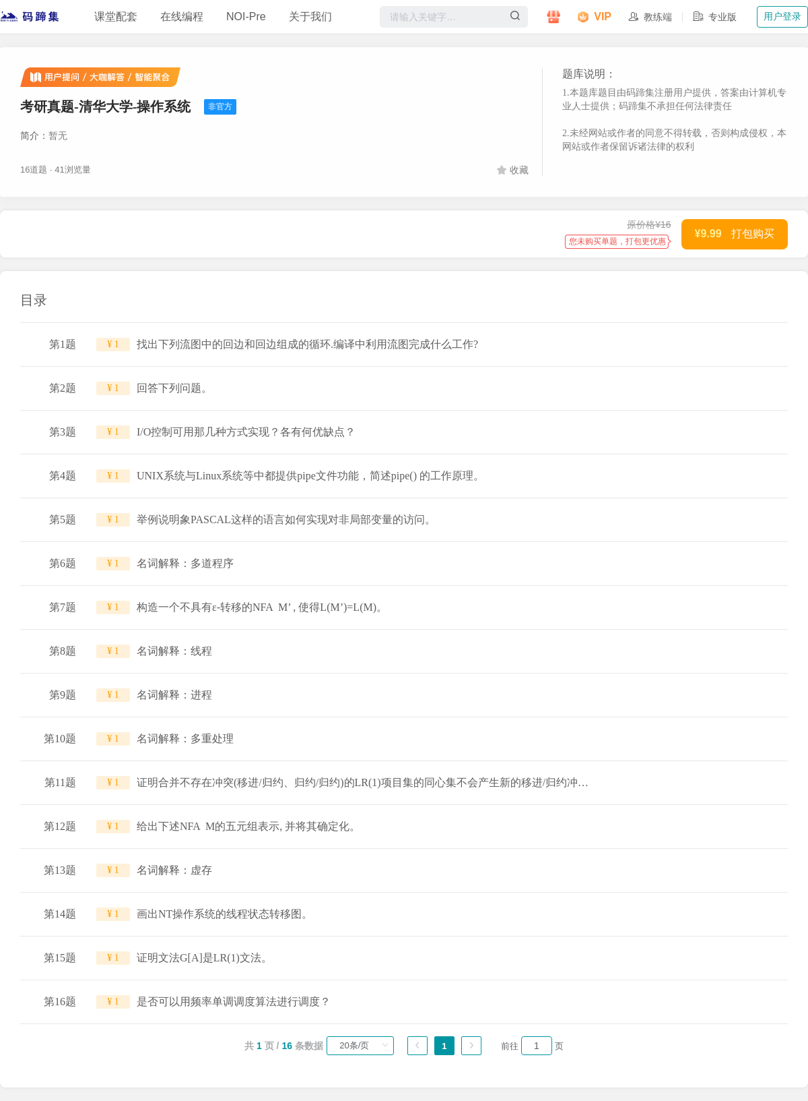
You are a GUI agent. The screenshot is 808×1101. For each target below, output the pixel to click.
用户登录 (782, 16)
